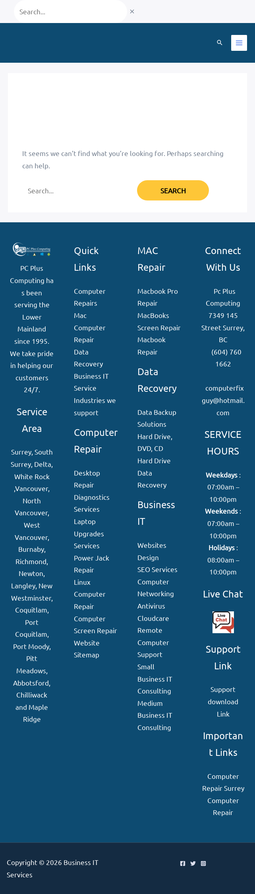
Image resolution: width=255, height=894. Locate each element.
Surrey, (22, 451)
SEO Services (157, 569)
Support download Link (223, 701)
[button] (219, 43)
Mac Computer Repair (90, 327)
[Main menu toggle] (239, 43)
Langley (23, 585)
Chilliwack (31, 694)
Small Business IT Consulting (154, 678)
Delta (42, 464)
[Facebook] (182, 863)
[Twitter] (193, 863)
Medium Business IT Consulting (154, 715)
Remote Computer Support (153, 642)
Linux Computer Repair (90, 594)
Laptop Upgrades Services (89, 533)
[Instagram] (203, 863)
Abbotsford (31, 682)
